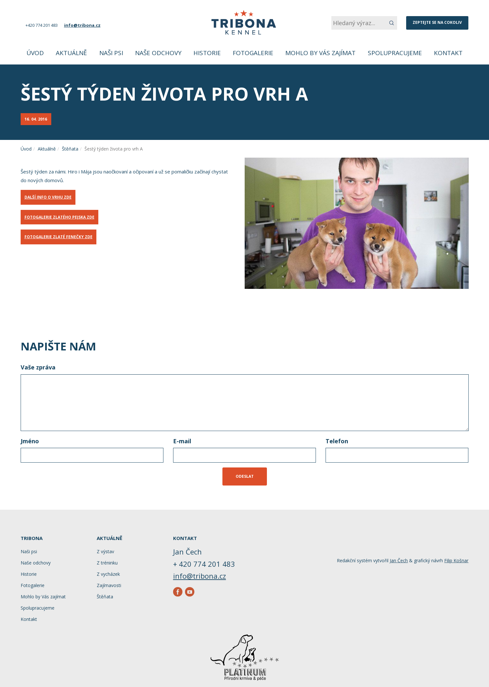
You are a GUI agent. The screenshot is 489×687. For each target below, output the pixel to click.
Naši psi (29, 551)
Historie (207, 53)
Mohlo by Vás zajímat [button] (320, 53)
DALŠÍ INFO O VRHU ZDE (48, 197)
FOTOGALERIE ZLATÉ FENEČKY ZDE (58, 237)
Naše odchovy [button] (158, 53)
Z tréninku (107, 563)
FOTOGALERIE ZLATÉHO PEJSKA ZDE (59, 217)
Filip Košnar (456, 560)
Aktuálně (47, 149)
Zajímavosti (109, 585)
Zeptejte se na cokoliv (437, 22)
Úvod (35, 53)
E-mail (182, 441)
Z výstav (105, 551)
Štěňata (70, 149)
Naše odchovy (36, 563)
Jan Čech (399, 560)
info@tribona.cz (82, 25)
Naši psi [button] (111, 53)
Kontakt (448, 53)
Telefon (337, 441)
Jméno (30, 441)
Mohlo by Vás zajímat (43, 597)
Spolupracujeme (395, 53)
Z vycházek (108, 574)
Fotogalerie (253, 53)
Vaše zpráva (38, 367)
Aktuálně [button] (71, 53)
